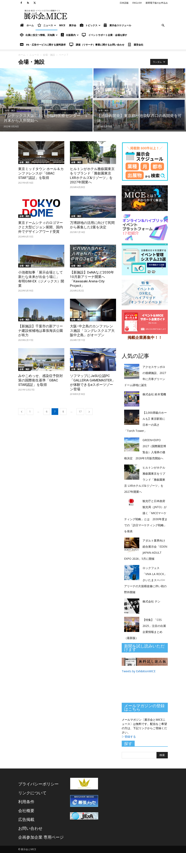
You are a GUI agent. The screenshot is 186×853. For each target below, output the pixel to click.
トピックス (90, 25)
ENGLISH (137, 2)
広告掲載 (26, 819)
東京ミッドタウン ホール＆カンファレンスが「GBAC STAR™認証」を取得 (41, 173)
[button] (163, 25)
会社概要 (26, 810)
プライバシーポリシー (38, 784)
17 (80, 411)
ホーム (21, 54)
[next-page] (89, 411)
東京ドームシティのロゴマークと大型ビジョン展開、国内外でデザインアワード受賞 (40, 227)
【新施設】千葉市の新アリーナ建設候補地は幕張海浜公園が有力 (40, 330)
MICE (62, 25)
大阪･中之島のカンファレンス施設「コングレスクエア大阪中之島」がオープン (92, 330)
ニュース (46, 25)
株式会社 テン (151, 601)
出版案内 (70, 35)
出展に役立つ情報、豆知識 (39, 35)
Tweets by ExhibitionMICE (138, 671)
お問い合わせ (30, 828)
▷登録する (129, 736)
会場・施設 (49, 54)
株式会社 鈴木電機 (154, 394)
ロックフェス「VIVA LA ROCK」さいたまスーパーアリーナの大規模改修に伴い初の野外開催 (145, 580)
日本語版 (124, 2)
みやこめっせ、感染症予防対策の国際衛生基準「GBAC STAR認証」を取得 (40, 380)
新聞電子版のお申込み (157, 2)
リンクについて (32, 793)
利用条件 (26, 801)
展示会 (72, 25)
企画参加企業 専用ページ (41, 837)
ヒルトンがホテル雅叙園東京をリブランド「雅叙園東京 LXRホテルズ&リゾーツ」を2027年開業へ (144, 480)
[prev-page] (21, 411)
